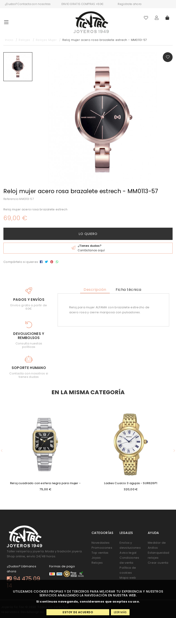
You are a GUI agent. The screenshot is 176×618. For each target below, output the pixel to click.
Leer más (120, 612)
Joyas (96, 558)
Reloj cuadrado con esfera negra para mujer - (45, 483)
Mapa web (128, 578)
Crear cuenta (158, 563)
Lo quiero (88, 234)
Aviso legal (128, 553)
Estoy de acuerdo (78, 612)
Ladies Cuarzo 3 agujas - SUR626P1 (130, 483)
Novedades (101, 543)
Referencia (10, 199)
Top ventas (100, 553)
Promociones (102, 548)
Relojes (97, 563)
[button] (1, 451)
